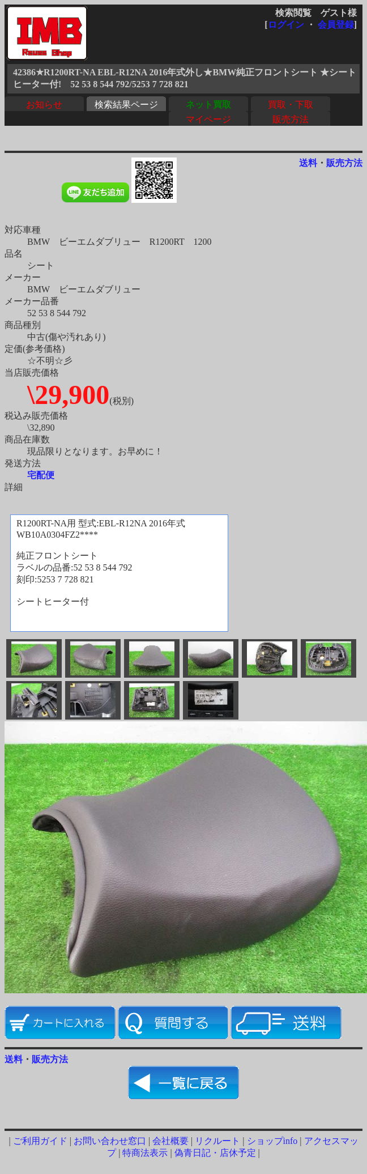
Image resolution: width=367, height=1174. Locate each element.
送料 (308, 163)
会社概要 (170, 1141)
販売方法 (290, 119)
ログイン (286, 24)
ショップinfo (272, 1141)
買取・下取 (290, 104)
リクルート (217, 1141)
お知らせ (44, 104)
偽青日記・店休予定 (215, 1153)
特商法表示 (145, 1153)
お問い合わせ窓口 (110, 1141)
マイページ (208, 119)
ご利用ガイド (40, 1141)
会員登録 (336, 24)
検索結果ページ (126, 104)
